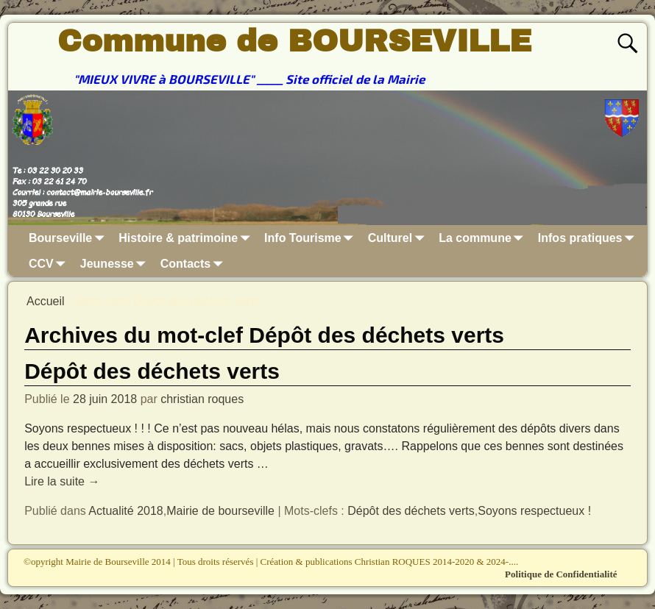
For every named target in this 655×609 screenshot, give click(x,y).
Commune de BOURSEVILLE (294, 41)
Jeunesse (116, 264)
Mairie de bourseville (220, 511)
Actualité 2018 (125, 511)
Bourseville (69, 238)
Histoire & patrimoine (186, 238)
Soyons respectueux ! (534, 511)
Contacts (194, 264)
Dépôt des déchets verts (152, 371)
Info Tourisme (311, 238)
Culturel (399, 238)
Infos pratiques (589, 238)
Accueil (45, 301)
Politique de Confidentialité (561, 574)
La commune (484, 238)
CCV (50, 264)
